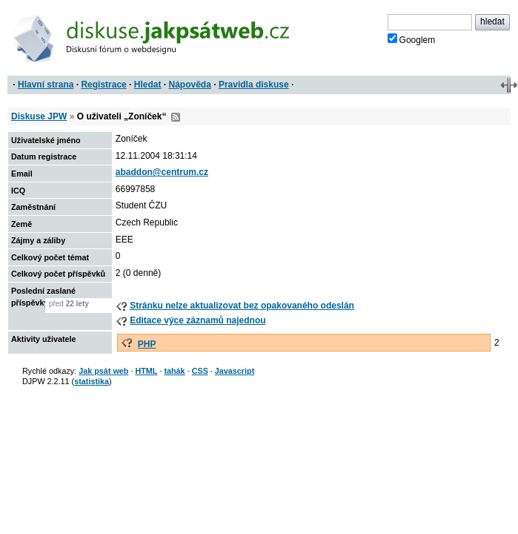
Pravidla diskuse (254, 84)
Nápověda (190, 84)
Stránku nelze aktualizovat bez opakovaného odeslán (242, 305)
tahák (174, 370)
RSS (175, 117)
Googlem (412, 39)
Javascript (234, 370)
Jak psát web (103, 370)
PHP (147, 344)
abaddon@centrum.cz (162, 172)
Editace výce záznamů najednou (197, 320)
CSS (200, 370)
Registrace (103, 84)
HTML (146, 370)
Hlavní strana (45, 84)
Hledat (148, 84)
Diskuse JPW (39, 116)
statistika (91, 381)
